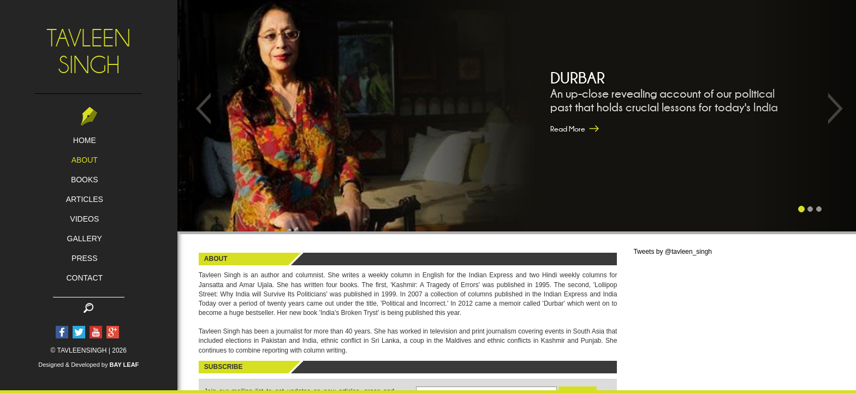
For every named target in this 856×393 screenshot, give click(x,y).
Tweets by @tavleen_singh (672, 251)
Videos (84, 219)
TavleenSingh (88, 52)
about (85, 160)
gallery (84, 238)
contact (84, 277)
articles (84, 199)
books (84, 179)
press (84, 258)
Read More (567, 128)
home (84, 140)
